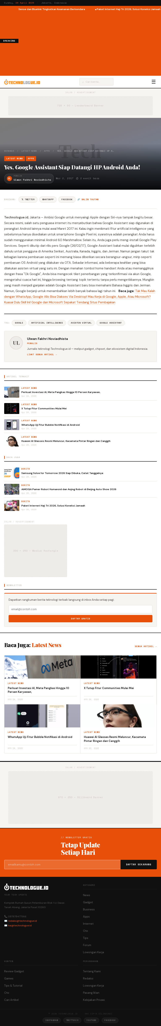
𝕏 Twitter (28, 199)
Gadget (88, 902)
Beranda (9, 151)
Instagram (51, 1020)
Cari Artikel (11, 1000)
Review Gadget (14, 971)
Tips (85, 938)
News (86, 895)
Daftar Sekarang (139, 864)
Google (19, 322)
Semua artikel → (146, 646)
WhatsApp (47, 199)
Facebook (67, 199)
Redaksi (88, 978)
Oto (85, 931)
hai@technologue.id (20, 925)
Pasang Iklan (91, 993)
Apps (47, 151)
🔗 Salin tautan (88, 199)
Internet (88, 923)
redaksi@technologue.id (22, 921)
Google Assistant (111, 322)
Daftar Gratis (80, 618)
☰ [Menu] (153, 81)
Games (8, 978)
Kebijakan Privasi (94, 1000)
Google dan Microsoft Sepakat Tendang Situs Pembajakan (73, 302)
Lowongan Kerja (93, 952)
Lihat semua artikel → (42, 354)
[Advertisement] (89, 42)
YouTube (91, 1020)
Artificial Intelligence (47, 322)
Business (89, 909)
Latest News (29, 151)
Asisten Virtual (81, 322)
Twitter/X (72, 1020)
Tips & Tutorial (13, 985)
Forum (87, 945)
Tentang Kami (92, 971)
